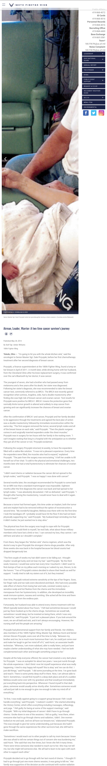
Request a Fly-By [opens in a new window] (90, 86)
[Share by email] (11, 333)
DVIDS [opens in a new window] (86, 75)
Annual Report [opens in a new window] (90, 65)
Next (74, 159)
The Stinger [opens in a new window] (89, 70)
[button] (4, 5)
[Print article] (6, 333)
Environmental (90, 107)
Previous (5, 159)
